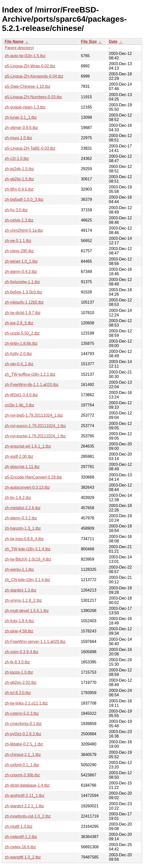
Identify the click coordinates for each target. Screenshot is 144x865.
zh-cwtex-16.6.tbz (20, 847)
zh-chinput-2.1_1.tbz (23, 754)
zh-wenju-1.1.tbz (19, 569)
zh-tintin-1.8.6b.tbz (21, 343)
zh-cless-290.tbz (19, 251)
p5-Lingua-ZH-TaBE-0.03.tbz (30, 148)
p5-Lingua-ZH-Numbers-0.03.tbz (33, 97)
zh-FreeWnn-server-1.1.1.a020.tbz (35, 641)
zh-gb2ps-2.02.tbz (21, 682)
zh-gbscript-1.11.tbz (22, 467)
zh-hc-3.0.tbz (16, 210)
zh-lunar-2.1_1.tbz (21, 117)
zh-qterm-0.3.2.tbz (21, 518)
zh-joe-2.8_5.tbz (19, 323)
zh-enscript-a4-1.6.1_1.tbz (28, 446)
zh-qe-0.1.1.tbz (18, 241)
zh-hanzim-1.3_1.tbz (23, 528)
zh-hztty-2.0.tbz (18, 354)
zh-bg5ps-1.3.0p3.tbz (23, 292)
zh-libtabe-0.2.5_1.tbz (24, 744)
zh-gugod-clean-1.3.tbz (25, 107)
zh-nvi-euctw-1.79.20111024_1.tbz (35, 436)
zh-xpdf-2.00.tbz (19, 456)
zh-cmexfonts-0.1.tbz (23, 724)
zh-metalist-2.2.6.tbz (23, 508)
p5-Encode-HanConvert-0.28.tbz (33, 477)
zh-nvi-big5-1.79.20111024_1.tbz (34, 415)
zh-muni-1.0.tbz (18, 138)
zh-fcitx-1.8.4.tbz (19, 621)
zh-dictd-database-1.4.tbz (27, 785)
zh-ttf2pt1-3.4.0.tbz (21, 395)
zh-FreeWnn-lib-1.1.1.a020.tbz (31, 384)
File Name (14, 41)
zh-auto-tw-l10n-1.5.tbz (25, 56)
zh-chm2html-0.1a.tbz (24, 230)
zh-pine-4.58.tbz (19, 631)
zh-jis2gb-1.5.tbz (19, 169)
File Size (89, 41)
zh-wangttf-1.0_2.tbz (23, 857)
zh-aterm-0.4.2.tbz (21, 271)
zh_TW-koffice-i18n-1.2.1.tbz (30, 374)
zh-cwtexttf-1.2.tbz (21, 837)
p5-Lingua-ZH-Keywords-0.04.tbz (34, 76)
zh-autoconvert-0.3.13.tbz (27, 487)
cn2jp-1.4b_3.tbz (19, 405)
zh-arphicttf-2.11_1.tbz (24, 795)
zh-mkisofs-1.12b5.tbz (24, 302)
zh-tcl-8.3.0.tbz (18, 693)
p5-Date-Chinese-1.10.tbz (27, 86)
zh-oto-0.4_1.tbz (19, 364)
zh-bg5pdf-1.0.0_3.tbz (24, 199)
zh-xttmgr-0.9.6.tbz (21, 127)
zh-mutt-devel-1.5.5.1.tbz (27, 611)
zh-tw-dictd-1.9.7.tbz (23, 313)
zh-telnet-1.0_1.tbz (21, 261)
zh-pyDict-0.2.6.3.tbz (23, 734)
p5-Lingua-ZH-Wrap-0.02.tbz (30, 66)
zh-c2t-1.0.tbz (17, 158)
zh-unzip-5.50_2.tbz (22, 333)
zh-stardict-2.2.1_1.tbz (24, 806)
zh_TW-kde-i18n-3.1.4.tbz (27, 549)
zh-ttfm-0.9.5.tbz (19, 189)
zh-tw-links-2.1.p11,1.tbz (26, 703)
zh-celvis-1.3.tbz (19, 220)
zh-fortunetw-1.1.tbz (22, 282)
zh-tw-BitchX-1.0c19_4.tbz (28, 559)
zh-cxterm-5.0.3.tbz (22, 713)
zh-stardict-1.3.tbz (20, 590)
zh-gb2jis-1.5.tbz (19, 179)
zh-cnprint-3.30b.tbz (22, 775)
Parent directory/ (19, 48)
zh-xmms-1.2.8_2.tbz (23, 600)
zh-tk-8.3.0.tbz (17, 662)
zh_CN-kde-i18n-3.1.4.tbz (27, 580)
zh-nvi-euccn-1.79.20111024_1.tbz (35, 426)
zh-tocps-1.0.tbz (19, 672)
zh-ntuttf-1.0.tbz (18, 826)
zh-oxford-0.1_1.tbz (22, 765)
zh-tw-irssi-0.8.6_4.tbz (24, 539)
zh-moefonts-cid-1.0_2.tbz (28, 816)
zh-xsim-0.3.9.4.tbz (21, 652)
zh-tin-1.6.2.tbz (18, 497)
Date (113, 41)
